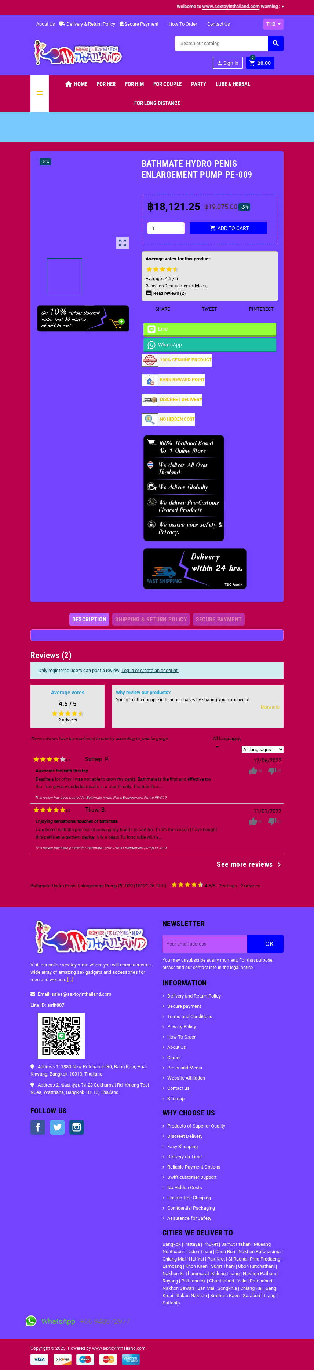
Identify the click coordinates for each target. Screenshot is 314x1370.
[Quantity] (166, 228)
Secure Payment (139, 24)
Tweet (205, 309)
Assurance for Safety (189, 1218)
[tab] (89, 619)
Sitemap (176, 1098)
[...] (70, 979)
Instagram (76, 1127)
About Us (42, 24)
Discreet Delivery (184, 1136)
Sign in (227, 63)
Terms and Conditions (189, 1016)
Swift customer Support (191, 1177)
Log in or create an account (150, 670)
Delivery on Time (184, 1156)
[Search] (229, 43)
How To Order (180, 24)
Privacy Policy (181, 1026)
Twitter (57, 1127)
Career (174, 1057)
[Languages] (227, 743)
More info (270, 707)
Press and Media (184, 1067)
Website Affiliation (186, 1078)
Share (158, 309)
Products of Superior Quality (196, 1126)
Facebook (37, 1127)
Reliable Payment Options (193, 1167)
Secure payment (184, 1006)
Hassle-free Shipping (189, 1197)
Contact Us (215, 24)
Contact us (178, 1088)
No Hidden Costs (184, 1187)
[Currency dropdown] (273, 24)
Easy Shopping (182, 1146)
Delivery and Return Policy (194, 996)
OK (266, 943)
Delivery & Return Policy (87, 24)
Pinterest (257, 309)
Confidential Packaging (191, 1208)
